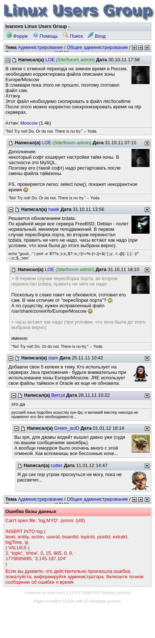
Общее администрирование (97, 47)
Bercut (58, 395)
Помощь (45, 36)
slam (53, 357)
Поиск (73, 36)
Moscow (29, 123)
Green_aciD (66, 428)
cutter (57, 465)
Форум (17, 36)
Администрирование (40, 47)
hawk (53, 209)
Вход (96, 36)
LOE (50, 59)
